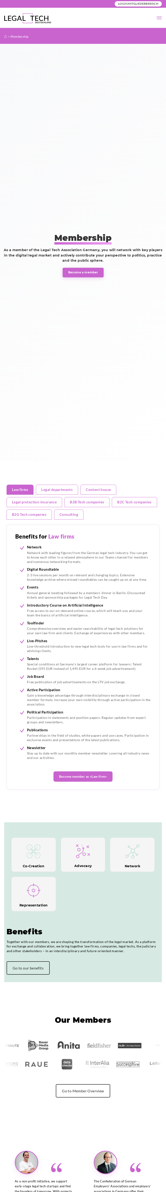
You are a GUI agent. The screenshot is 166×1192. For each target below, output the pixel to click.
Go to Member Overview (83, 1091)
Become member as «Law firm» (83, 776)
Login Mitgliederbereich (138, 3)
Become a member (83, 272)
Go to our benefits (28, 968)
